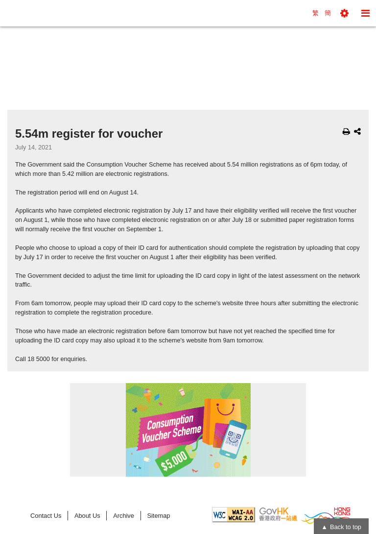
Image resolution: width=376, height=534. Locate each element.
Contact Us (45, 515)
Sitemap (158, 515)
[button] (344, 13)
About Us (87, 515)
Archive (123, 515)
